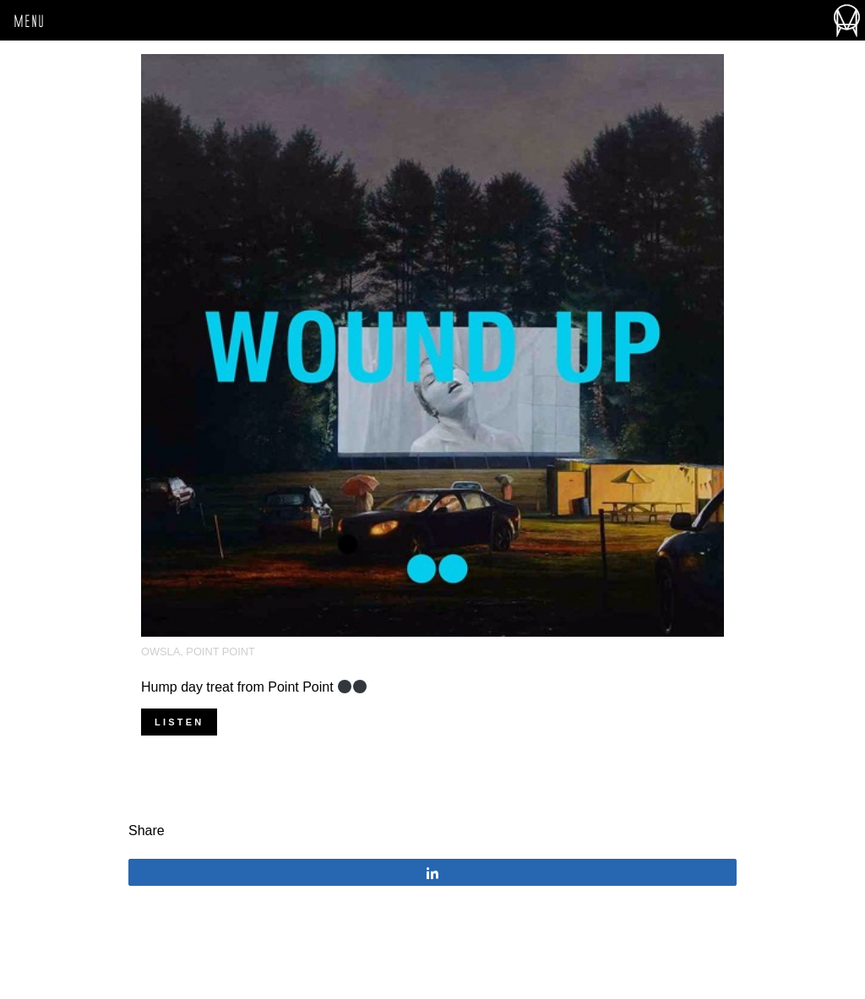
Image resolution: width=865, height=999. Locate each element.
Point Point (220, 651)
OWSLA (160, 651)
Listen (179, 722)
